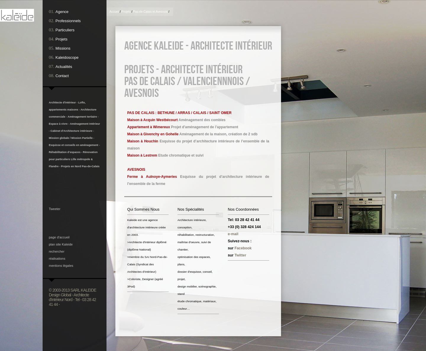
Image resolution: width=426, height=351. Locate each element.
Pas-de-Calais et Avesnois (150, 11)
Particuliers (65, 30)
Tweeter (54, 209)
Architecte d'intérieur (62, 102)
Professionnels (68, 21)
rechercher (56, 251)
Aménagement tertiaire (83, 116)
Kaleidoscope (67, 57)
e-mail (233, 234)
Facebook (243, 248)
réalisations (57, 258)
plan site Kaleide (61, 244)
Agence (62, 11)
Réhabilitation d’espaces (64, 152)
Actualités (64, 66)
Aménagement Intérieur (85, 123)
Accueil (114, 11)
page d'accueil (59, 237)
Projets (61, 39)
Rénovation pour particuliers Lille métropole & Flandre (73, 159)
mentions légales (61, 265)
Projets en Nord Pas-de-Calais (80, 166)
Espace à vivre (58, 123)
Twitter (240, 255)
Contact (62, 76)
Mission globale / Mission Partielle (71, 137)
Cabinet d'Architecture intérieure (72, 130)
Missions (63, 48)
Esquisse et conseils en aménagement (73, 145)
